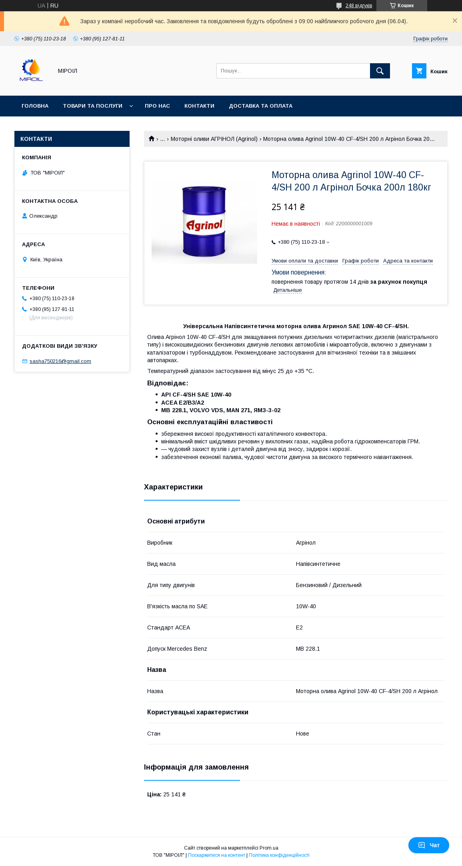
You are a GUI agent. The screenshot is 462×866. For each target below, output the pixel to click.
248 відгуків (359, 5)
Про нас (157, 106)
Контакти (199, 106)
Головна (35, 106)
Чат (429, 845)
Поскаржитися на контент (216, 855)
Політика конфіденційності (279, 855)
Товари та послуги (92, 106)
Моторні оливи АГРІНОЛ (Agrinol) (214, 139)
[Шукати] (380, 70)
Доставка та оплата (260, 106)
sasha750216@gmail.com (60, 361)
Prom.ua (269, 848)
